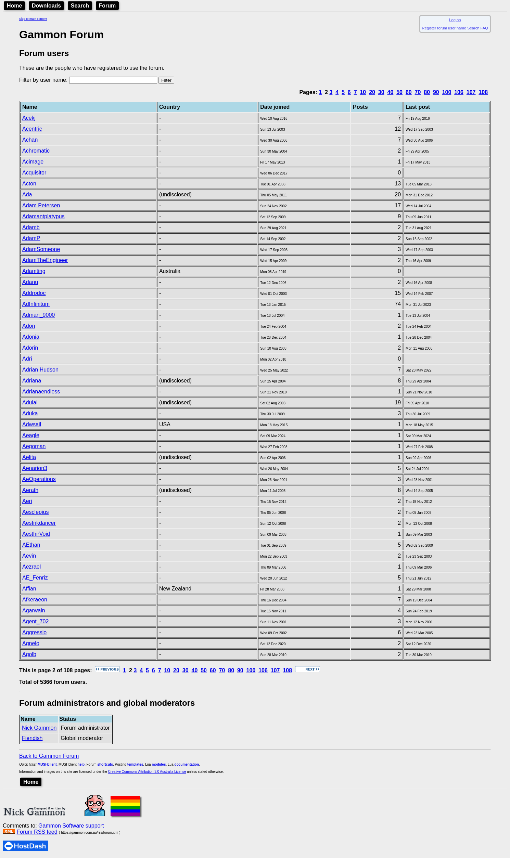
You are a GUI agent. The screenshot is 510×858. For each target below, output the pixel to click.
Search (80, 6)
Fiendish (32, 738)
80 (427, 92)
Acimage (32, 162)
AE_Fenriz (35, 578)
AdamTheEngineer (45, 260)
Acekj (29, 118)
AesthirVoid (36, 534)
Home (14, 6)
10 (363, 92)
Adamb (31, 227)
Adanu (30, 282)
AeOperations (39, 479)
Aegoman (34, 446)
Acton (29, 183)
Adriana (31, 381)
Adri (27, 359)
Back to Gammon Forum (49, 756)
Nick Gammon (39, 728)
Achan (30, 140)
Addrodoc (34, 293)
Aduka (30, 413)
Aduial (29, 402)
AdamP (31, 238)
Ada (27, 194)
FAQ (484, 28)
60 (409, 92)
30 (381, 92)
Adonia (30, 337)
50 (399, 92)
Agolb (29, 654)
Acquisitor (34, 173)
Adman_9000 (38, 315)
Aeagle (30, 435)
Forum (107, 6)
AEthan (31, 545)
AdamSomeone (41, 249)
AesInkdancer (39, 523)
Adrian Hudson (40, 370)
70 (418, 92)
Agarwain (33, 610)
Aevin (29, 556)
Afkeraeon (34, 599)
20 (372, 92)
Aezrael (31, 567)
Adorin (30, 348)
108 (483, 92)
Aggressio (34, 632)
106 (458, 92)
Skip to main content (33, 19)
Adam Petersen (41, 205)
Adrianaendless (41, 391)
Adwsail (31, 424)
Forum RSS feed (36, 832)
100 (446, 92)
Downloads (46, 6)
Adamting (34, 271)
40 (390, 92)
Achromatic (36, 151)
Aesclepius (35, 512)
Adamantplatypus (43, 216)
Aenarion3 (34, 468)
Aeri (27, 501)
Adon (28, 326)
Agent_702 (35, 621)
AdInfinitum (36, 304)
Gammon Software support (71, 826)
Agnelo (30, 643)
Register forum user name (444, 28)
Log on (455, 20)
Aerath (30, 490)
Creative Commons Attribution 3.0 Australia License (147, 772)
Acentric (32, 129)
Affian (29, 589)
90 (436, 92)
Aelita (29, 457)
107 (471, 92)
